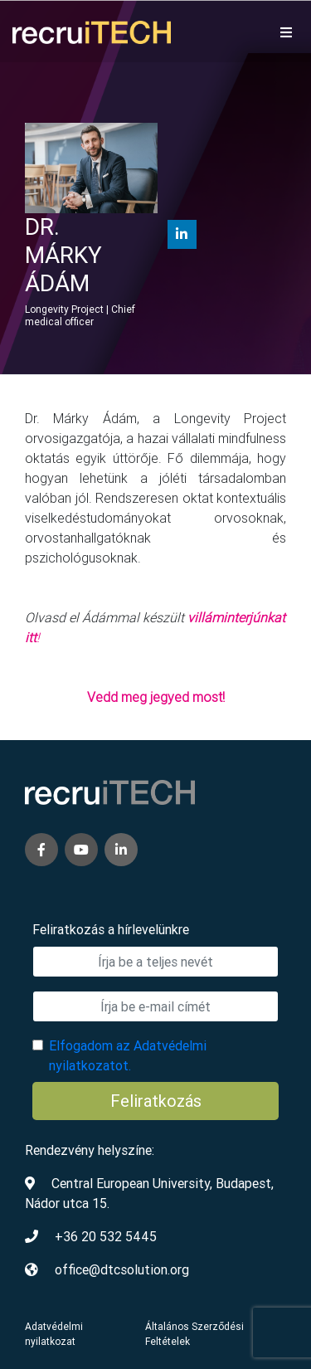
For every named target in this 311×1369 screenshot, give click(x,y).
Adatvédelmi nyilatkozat (54, 1333)
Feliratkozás (156, 1100)
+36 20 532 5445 (106, 1236)
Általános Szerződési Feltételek (194, 1333)
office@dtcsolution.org (122, 1269)
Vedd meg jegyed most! (156, 697)
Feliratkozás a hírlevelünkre (110, 929)
